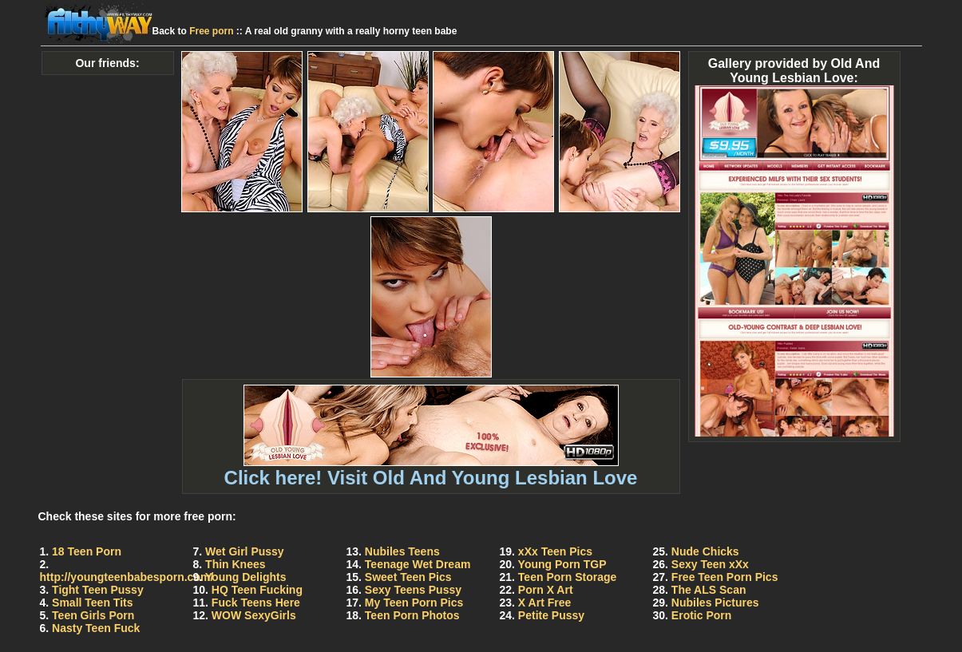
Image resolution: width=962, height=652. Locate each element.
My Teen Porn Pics (414, 602)
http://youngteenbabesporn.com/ (127, 577)
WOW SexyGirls (254, 615)
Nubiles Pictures (715, 602)
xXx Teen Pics (555, 551)
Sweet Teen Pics (408, 577)
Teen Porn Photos (412, 615)
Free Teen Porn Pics (724, 577)
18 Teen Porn (86, 551)
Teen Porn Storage (567, 577)
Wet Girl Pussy (244, 551)
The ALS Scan (708, 589)
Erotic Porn (701, 615)
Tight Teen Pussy (98, 589)
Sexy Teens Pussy (413, 589)
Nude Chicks (705, 551)
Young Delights (246, 577)
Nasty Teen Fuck (96, 628)
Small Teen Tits (92, 602)
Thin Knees (235, 564)
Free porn (211, 31)
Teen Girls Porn (93, 615)
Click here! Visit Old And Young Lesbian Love (431, 468)
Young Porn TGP (562, 564)
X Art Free (544, 602)
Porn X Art (545, 589)
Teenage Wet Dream (418, 564)
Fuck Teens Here (256, 602)
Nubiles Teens (402, 551)
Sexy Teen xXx (710, 564)
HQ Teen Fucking (257, 589)
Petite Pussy (551, 615)
